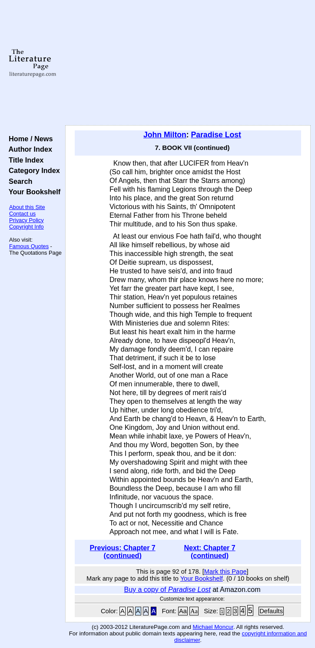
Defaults (271, 611)
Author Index (28, 149)
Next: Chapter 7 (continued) (209, 551)
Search (18, 181)
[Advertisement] (188, 63)
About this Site (27, 207)
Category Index (32, 170)
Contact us (22, 213)
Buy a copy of (167, 589)
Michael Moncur (213, 627)
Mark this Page (225, 571)
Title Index (24, 160)
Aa (183, 611)
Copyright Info (26, 226)
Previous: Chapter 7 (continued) (123, 551)
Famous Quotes (29, 246)
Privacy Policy (26, 220)
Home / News (29, 139)
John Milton (164, 134)
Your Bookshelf (32, 192)
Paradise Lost (216, 134)
